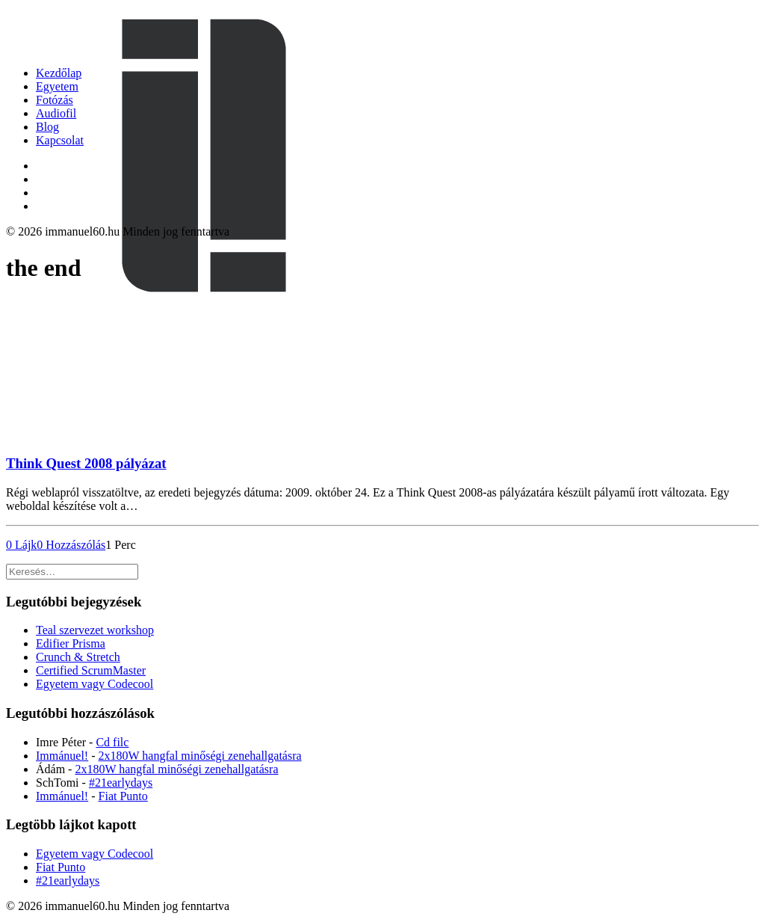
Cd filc (112, 742)
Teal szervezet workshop (95, 630)
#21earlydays (120, 782)
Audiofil (56, 113)
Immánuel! (62, 755)
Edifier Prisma (70, 643)
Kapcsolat (60, 140)
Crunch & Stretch (78, 657)
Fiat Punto (123, 796)
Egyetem (57, 86)
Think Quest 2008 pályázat (86, 463)
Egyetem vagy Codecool (94, 683)
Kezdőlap (58, 73)
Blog (47, 126)
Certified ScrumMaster (91, 670)
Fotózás (54, 99)
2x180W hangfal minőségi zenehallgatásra (200, 755)
